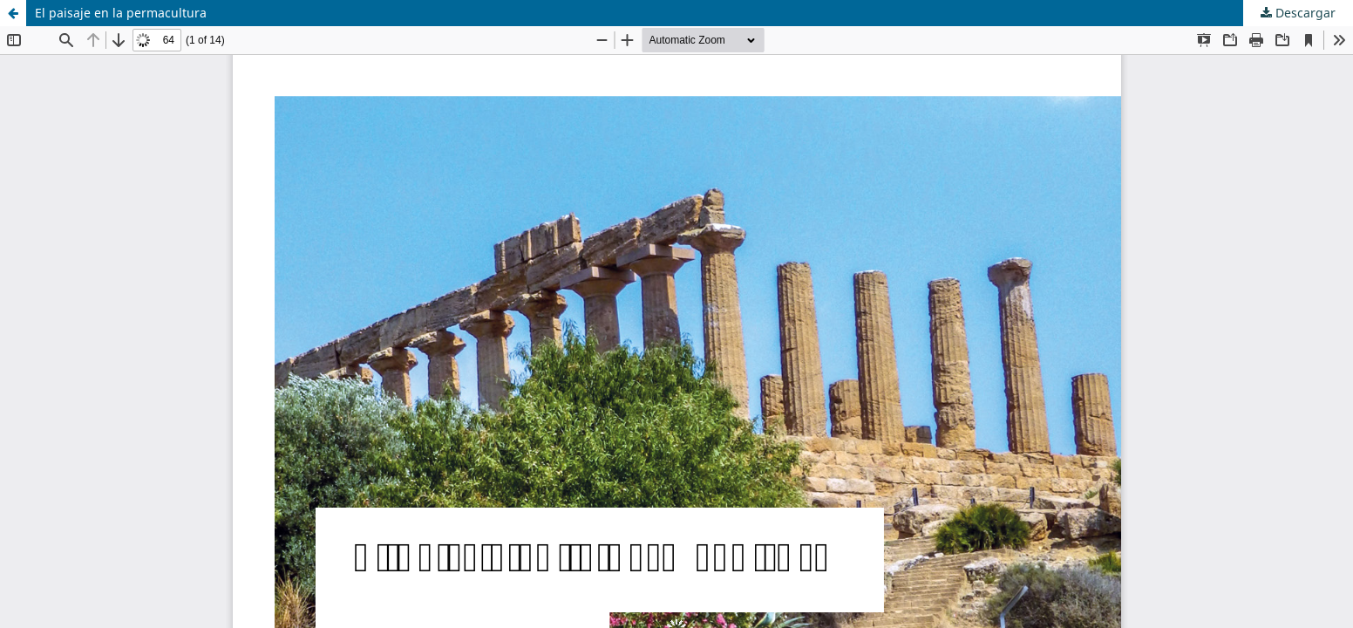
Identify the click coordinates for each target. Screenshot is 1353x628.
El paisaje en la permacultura (121, 12)
